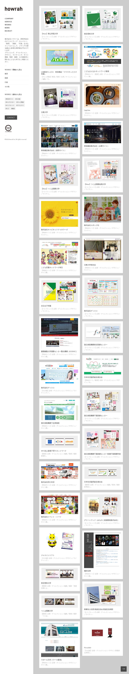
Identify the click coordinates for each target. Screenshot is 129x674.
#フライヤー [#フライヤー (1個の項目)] (20, 105)
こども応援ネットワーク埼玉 (52, 267)
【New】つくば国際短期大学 (95, 184)
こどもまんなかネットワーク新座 (96, 71)
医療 (6, 78)
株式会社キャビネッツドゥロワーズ (54, 230)
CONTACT (11, 117)
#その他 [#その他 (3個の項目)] (17, 99)
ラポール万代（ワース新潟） (52, 660)
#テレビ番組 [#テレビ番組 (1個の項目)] (20, 102)
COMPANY (9, 19)
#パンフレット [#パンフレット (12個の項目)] (10, 105)
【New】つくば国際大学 (50, 189)
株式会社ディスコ (90, 311)
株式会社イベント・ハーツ (51, 517)
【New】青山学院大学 (49, 34)
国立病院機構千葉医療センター (95, 416)
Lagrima (87, 110)
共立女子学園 (46, 306)
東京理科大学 (89, 34)
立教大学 (44, 112)
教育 (6, 74)
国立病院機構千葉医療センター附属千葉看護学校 (102, 454)
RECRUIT (8, 31)
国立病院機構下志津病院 (50, 423)
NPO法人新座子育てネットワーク (53, 451)
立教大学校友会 (90, 265)
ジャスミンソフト (47, 555)
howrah (11, 139)
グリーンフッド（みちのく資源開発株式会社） (101, 520)
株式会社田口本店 (47, 482)
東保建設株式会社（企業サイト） (96, 146)
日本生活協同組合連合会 (93, 377)
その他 (7, 87)
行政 (6, 82)
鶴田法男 (87, 571)
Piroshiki (87, 648)
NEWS (7, 28)
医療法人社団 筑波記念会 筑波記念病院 (98, 609)
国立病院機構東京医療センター (95, 345)
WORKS (8, 25)
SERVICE (8, 22)
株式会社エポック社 (91, 225)
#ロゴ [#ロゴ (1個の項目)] (7, 108)
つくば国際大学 (47, 611)
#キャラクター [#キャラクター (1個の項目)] (10, 102)
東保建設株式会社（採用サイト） (53, 150)
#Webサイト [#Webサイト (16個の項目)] (9, 99)
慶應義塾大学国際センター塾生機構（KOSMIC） (59, 351)
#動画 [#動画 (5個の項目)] (13, 108)
